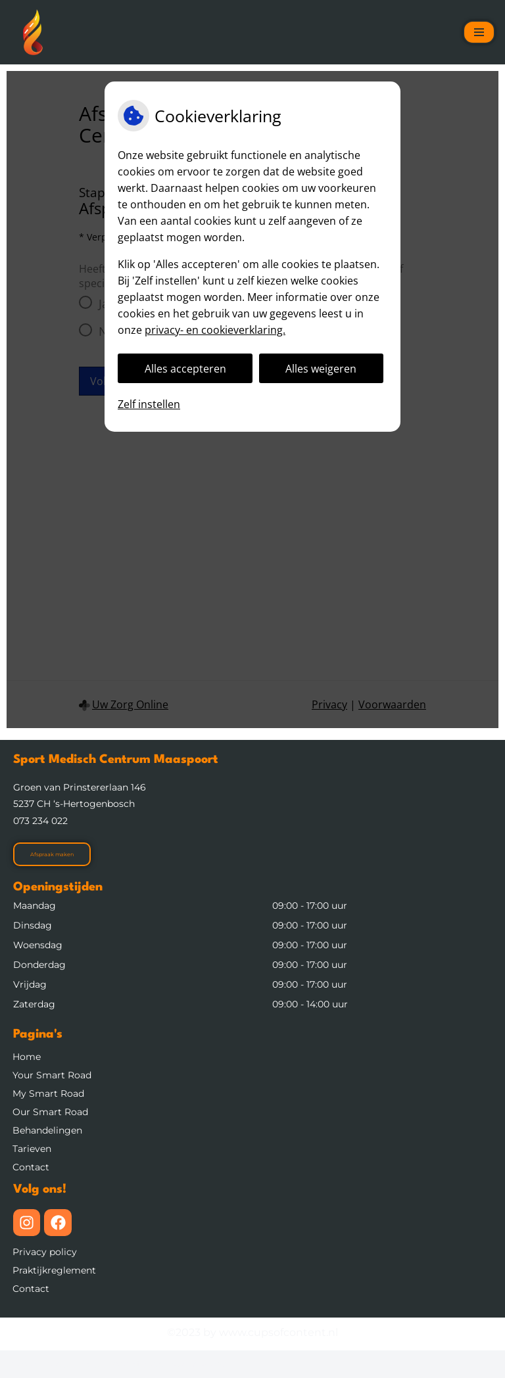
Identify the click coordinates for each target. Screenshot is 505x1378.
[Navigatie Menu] (479, 32)
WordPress (199, 1364)
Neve (23, 1364)
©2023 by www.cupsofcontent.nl (252, 1332)
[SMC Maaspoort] (33, 32)
